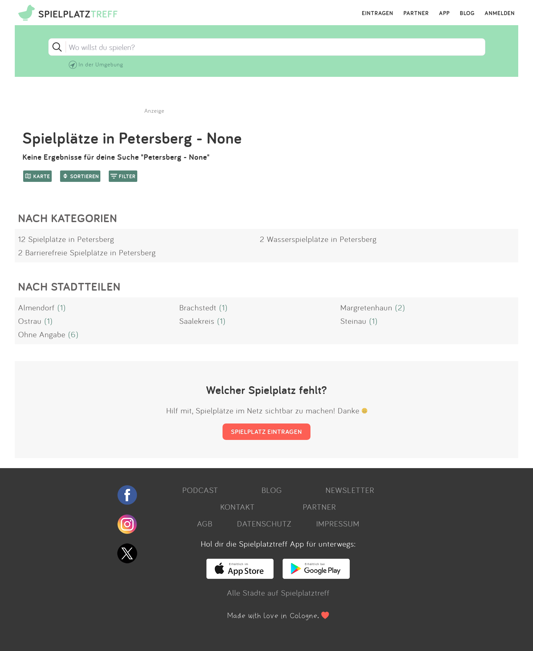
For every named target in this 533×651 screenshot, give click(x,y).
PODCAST (200, 490)
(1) (61, 307)
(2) (400, 307)
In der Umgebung (101, 64)
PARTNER (416, 13)
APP (444, 13)
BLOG (467, 13)
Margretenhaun (366, 307)
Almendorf (36, 307)
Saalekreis (196, 321)
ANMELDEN (500, 13)
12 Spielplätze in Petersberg (66, 239)
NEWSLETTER (350, 490)
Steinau (353, 321)
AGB (204, 523)
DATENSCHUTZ (264, 523)
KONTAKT (237, 507)
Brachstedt (197, 307)
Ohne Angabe (41, 334)
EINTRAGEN (377, 13)
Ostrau (30, 321)
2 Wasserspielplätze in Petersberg (318, 239)
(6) (73, 334)
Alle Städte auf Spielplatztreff (278, 593)
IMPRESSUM (337, 523)
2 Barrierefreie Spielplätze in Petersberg (87, 252)
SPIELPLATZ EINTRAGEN (266, 431)
